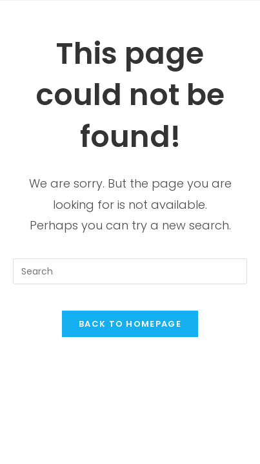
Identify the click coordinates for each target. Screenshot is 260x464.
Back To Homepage (130, 324)
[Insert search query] (130, 271)
